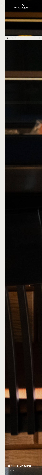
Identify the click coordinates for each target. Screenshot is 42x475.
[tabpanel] (23, 237)
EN (2, 470)
